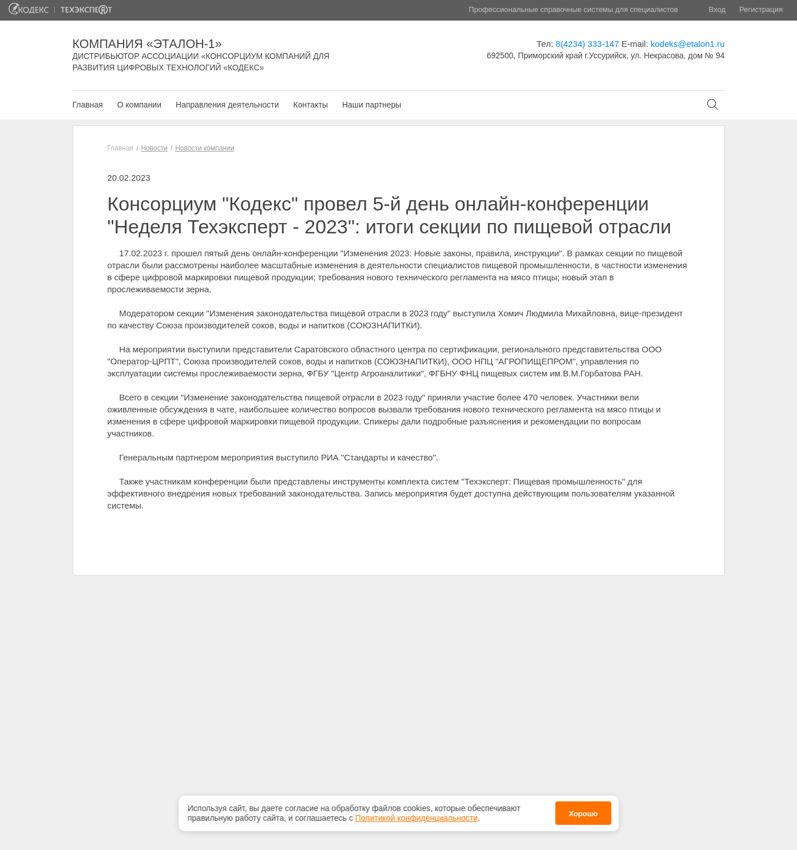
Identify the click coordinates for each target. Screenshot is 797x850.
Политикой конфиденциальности (416, 815)
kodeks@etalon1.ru (687, 44)
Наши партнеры (371, 104)
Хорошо (583, 811)
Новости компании (204, 148)
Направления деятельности (227, 104)
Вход (717, 9)
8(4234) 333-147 (587, 44)
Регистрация (761, 9)
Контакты (310, 104)
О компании (139, 104)
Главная (88, 104)
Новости (154, 148)
